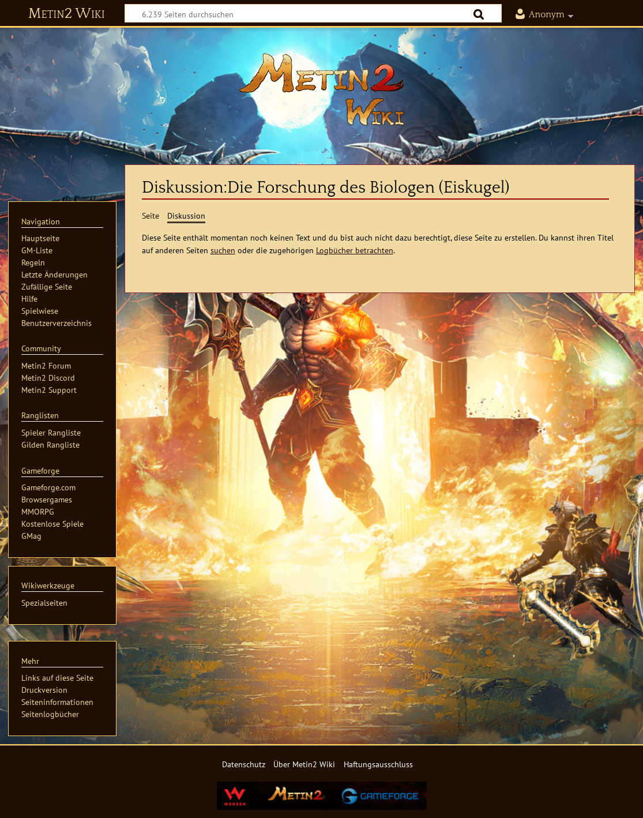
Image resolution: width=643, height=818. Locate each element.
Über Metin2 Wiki (304, 764)
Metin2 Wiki (66, 14)
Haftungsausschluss (378, 764)
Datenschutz (243, 764)
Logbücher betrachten (354, 250)
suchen (222, 250)
